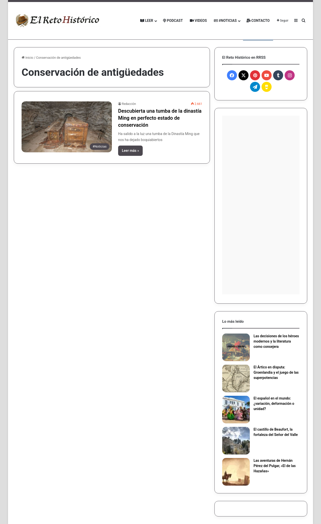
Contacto (258, 21)
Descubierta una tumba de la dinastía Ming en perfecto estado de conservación (160, 118)
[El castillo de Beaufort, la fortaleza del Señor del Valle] (236, 440)
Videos (198, 21)
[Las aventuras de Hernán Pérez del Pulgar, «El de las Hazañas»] (236, 472)
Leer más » (130, 151)
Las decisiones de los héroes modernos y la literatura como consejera (276, 341)
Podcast (173, 21)
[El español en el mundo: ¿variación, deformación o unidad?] (236, 409)
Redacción (129, 104)
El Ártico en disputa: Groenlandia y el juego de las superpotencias (276, 372)
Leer (146, 21)
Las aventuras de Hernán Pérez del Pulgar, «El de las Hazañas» (275, 465)
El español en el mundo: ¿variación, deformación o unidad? (274, 403)
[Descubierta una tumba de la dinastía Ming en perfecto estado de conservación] (67, 126)
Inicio (27, 57)
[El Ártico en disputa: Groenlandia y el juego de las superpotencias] (236, 378)
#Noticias (225, 21)
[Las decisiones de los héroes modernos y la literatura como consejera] (236, 347)
